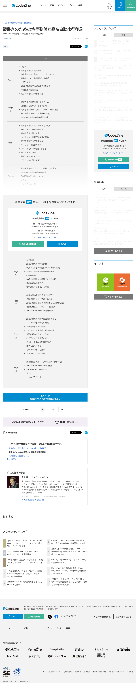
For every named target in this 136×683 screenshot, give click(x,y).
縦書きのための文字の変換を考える (36, 125)
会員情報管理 (67, 672)
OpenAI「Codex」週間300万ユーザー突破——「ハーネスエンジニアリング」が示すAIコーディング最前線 (24, 543)
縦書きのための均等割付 (31, 70)
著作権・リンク (54, 672)
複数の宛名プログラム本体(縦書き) (35, 113)
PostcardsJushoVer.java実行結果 (34, 117)
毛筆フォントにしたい (30, 156)
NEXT (64, 409)
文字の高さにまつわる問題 (32, 94)
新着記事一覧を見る (113, 251)
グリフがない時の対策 (30, 160)
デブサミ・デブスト (66, 5)
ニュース (42, 5)
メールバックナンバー (45, 237)
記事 (52, 5)
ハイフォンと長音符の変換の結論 (35, 137)
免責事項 (78, 672)
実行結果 (26, 82)
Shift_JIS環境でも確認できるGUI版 (35, 86)
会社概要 (87, 672)
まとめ (29, 373)
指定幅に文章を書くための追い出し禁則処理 (27, 448)
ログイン (62, 244)
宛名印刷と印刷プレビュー (20, 456)
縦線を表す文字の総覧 (30, 133)
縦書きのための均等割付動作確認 (35, 78)
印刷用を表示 (10, 433)
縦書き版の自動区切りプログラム (35, 102)
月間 (123, 35)
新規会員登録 (27, 244)
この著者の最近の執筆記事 (33, 500)
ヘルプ (43, 672)
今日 (104, 35)
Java (5, 46)
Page (10, 80)
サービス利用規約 (99, 672)
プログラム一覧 (34, 377)
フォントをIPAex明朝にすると (33, 149)
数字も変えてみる (28, 152)
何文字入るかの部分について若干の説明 (37, 74)
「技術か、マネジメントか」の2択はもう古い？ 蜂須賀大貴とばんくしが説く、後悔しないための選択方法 (69, 582)
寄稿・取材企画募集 (102, 617)
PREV (25, 409)
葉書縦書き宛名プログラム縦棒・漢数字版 (44, 362)
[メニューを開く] (5, 5)
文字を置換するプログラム (32, 141)
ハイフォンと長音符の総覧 (32, 129)
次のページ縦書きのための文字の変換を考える (45, 397)
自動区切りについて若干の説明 (34, 106)
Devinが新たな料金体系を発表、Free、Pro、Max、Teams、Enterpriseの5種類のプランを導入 (68, 571)
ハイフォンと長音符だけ (31, 145)
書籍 (80, 5)
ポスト (75, 46)
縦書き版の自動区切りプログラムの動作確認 (39, 110)
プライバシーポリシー (116, 672)
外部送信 (130, 672)
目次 (64, 58)
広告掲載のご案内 (123, 617)
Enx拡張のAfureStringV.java (38, 369)
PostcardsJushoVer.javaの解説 (39, 365)
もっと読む (11, 459)
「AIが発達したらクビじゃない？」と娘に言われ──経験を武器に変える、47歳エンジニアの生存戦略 (24, 573)
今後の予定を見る (113, 297)
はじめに (24, 67)
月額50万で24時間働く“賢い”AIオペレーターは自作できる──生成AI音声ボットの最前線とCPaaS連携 (69, 551)
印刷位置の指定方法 (29, 90)
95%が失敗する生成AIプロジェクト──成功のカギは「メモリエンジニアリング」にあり (25, 562)
